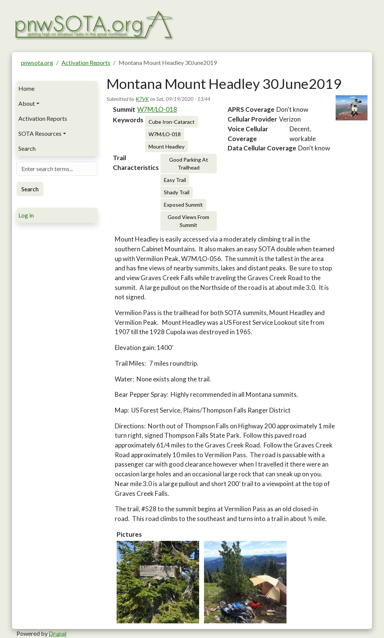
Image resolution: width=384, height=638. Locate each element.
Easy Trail (175, 180)
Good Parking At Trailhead (188, 163)
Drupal (57, 633)
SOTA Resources (40, 133)
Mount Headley (166, 146)
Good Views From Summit (188, 221)
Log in (26, 215)
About (26, 103)
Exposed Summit (183, 204)
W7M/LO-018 (157, 109)
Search (27, 148)
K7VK (142, 99)
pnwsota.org (37, 62)
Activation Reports (86, 62)
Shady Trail (176, 192)
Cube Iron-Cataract (171, 122)
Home (26, 88)
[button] (158, 582)
